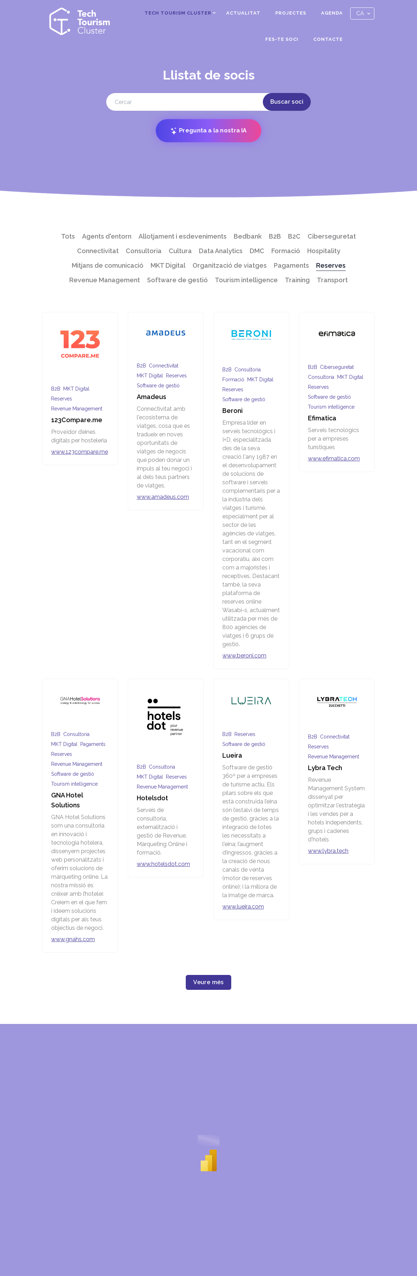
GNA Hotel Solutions (67, 800)
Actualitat (243, 13)
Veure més (208, 982)
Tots (68, 236)
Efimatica (322, 418)
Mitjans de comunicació (107, 265)
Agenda (332, 13)
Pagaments (291, 265)
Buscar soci (286, 101)
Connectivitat (98, 251)
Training (297, 280)
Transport (332, 280)
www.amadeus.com (163, 497)
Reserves (331, 265)
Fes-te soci (281, 39)
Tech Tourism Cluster (178, 13)
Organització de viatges (230, 265)
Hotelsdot (152, 798)
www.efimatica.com (334, 458)
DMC (257, 251)
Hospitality (323, 251)
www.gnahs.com (73, 939)
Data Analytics (221, 251)
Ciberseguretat (332, 236)
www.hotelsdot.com (163, 864)
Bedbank (248, 236)
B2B (275, 236)
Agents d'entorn (106, 236)
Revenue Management (104, 280)
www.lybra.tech (328, 850)
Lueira (232, 755)
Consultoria (144, 251)
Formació (285, 251)
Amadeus (151, 396)
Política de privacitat (347, 1250)
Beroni (232, 410)
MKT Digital (168, 265)
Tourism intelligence (246, 280)
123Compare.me (76, 420)
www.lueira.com (243, 906)
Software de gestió (177, 280)
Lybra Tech (325, 767)
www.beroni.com (244, 655)
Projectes (290, 13)
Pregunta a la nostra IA (208, 131)
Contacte (328, 39)
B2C (294, 236)
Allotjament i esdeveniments (183, 236)
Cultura (180, 251)
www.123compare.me (79, 451)
